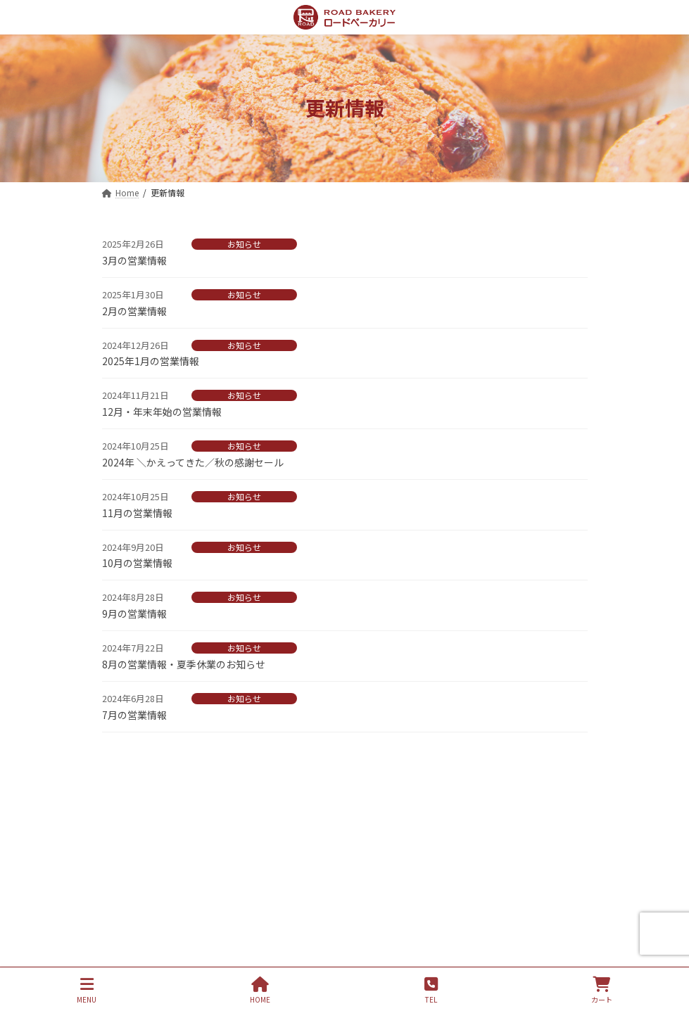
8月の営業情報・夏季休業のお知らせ (183, 664)
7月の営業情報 (134, 715)
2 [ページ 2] (323, 766)
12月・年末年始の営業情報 (162, 412)
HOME (260, 990)
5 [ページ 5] (393, 766)
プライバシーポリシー (167, 837)
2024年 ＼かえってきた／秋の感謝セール (193, 462)
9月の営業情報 (134, 613)
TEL (431, 990)
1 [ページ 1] (300, 766)
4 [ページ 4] (369, 766)
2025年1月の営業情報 (150, 361)
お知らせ (244, 244)
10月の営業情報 (137, 563)
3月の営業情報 (134, 260)
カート (601, 990)
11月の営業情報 (137, 513)
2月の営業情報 (134, 311)
